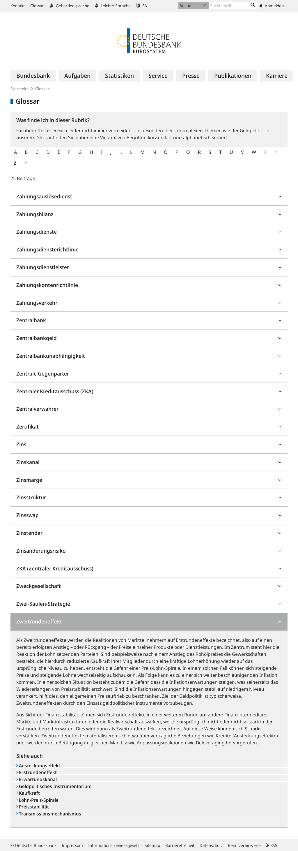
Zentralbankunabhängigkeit (50, 355)
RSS (271, 845)
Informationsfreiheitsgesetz (113, 845)
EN (142, 5)
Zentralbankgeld (36, 337)
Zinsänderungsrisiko (41, 550)
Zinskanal (28, 462)
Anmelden (272, 5)
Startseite (19, 88)
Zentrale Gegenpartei (42, 373)
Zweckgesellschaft (38, 585)
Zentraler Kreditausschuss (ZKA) (54, 391)
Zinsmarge (29, 479)
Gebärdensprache (69, 5)
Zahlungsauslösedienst (44, 196)
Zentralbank (31, 320)
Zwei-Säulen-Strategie (43, 603)
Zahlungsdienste (36, 231)
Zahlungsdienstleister (42, 267)
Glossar (37, 5)
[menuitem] (33, 76)
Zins (21, 444)
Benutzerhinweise (244, 845)
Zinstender (29, 532)
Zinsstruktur (31, 497)
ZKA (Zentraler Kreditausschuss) (54, 568)
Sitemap (152, 845)
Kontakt (17, 5)
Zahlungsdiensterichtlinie (47, 249)
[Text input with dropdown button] (233, 5)
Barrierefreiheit (179, 845)
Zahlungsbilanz (34, 214)
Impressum (72, 845)
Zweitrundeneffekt (39, 621)
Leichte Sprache (113, 5)
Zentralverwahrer (37, 408)
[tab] (149, 197)
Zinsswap (27, 515)
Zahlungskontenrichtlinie (47, 284)
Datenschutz (211, 845)
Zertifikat (27, 426)
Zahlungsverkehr (36, 302)
